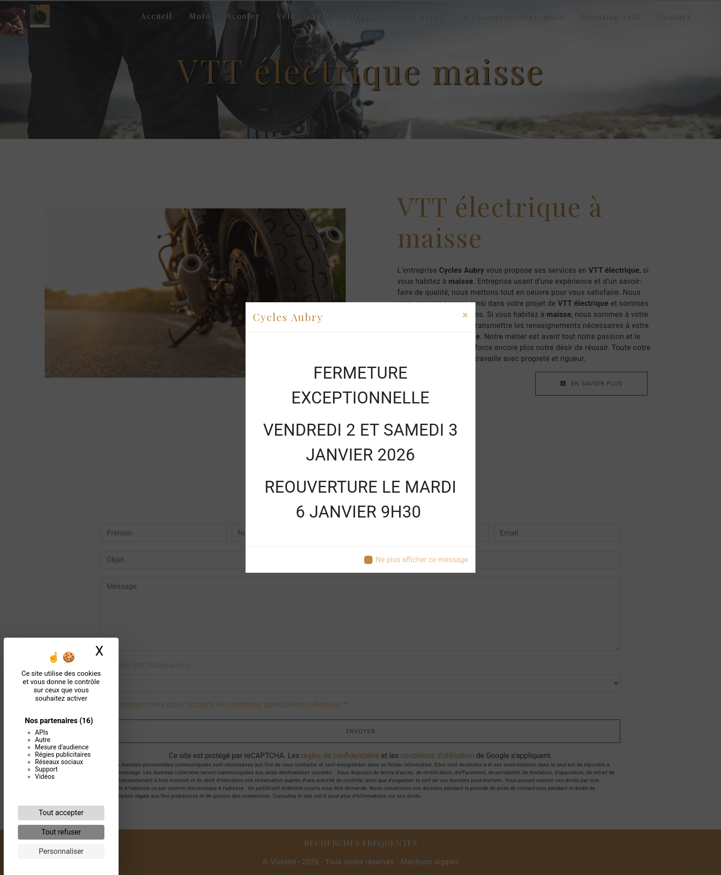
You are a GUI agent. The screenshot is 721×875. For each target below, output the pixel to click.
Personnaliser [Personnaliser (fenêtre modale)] (61, 851)
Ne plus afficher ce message (422, 559)
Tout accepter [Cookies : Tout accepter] (61, 812)
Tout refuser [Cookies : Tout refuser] (61, 832)
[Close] (465, 315)
